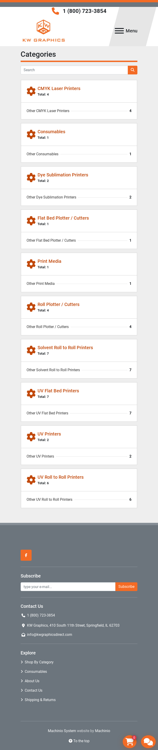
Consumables (51, 131)
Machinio (102, 731)
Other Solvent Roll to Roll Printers (53, 370)
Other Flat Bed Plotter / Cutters (51, 240)
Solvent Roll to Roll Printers (65, 347)
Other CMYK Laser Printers (48, 111)
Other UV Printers (40, 456)
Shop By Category (39, 662)
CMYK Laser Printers (59, 88)
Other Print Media (41, 283)
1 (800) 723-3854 (84, 11)
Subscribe (126, 586)
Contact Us (33, 690)
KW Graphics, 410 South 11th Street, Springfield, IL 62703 (73, 625)
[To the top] (79, 741)
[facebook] (26, 555)
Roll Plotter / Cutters (58, 304)
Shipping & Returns (40, 700)
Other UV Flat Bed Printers (47, 413)
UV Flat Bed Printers (58, 390)
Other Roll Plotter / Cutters (48, 327)
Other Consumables (42, 154)
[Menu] (119, 31)
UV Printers (49, 434)
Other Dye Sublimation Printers (51, 197)
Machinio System (62, 731)
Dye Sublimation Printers (63, 175)
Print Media (49, 261)
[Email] (68, 586)
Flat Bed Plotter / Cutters (63, 218)
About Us (32, 681)
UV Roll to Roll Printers (61, 477)
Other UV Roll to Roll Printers (49, 499)
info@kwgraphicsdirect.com (49, 634)
